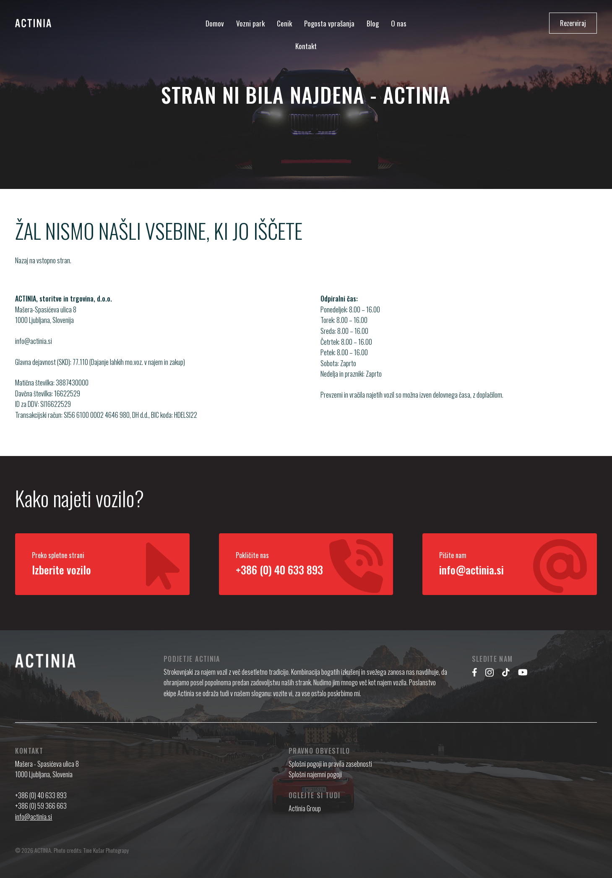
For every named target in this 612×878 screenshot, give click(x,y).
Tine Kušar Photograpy (106, 850)
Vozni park (250, 23)
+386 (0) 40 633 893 (41, 795)
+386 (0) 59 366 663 (41, 806)
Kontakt (306, 46)
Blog (373, 23)
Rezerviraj (573, 23)
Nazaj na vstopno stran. (43, 260)
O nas (398, 23)
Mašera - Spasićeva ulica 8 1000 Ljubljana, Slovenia (47, 769)
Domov (215, 23)
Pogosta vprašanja (329, 23)
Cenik (284, 23)
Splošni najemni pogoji (315, 774)
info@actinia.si (33, 351)
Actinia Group (305, 808)
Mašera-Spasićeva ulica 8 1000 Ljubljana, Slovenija (45, 324)
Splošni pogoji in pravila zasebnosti (330, 764)
